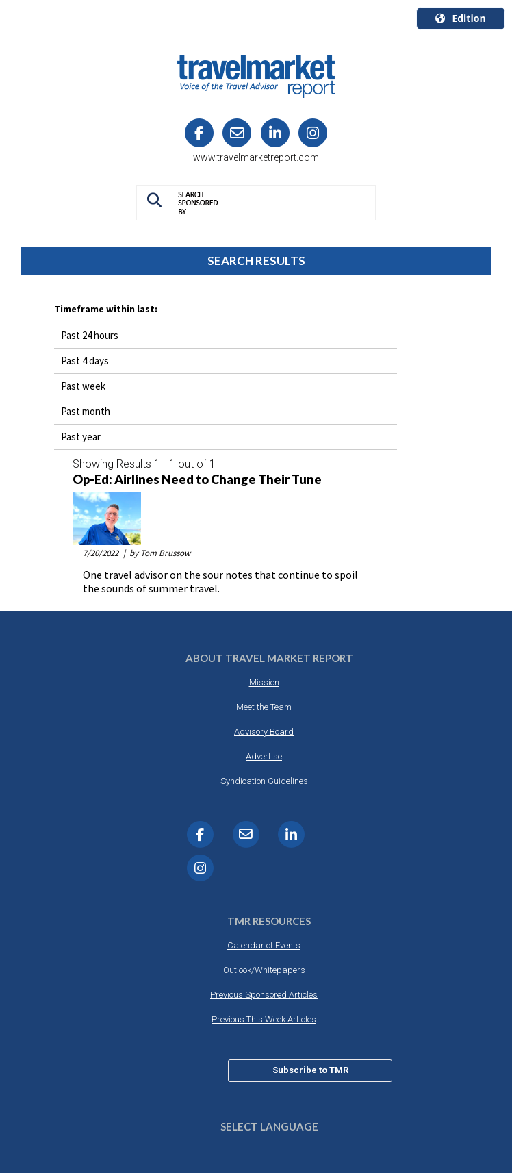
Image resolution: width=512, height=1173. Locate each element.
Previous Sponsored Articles (264, 994)
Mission (264, 682)
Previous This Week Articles (264, 1019)
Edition (460, 18)
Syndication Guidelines (264, 781)
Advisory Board (264, 732)
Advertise (264, 756)
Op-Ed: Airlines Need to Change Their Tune (197, 479)
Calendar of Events (263, 945)
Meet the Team (264, 707)
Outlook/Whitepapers (264, 970)
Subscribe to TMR (310, 1070)
